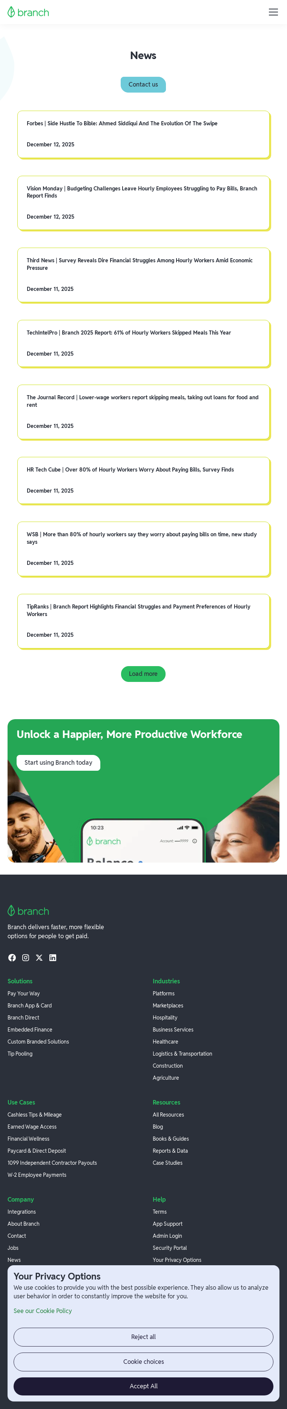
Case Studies (168, 1162)
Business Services (173, 1029)
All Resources (168, 1114)
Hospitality (165, 1017)
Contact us (143, 84)
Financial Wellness (28, 1138)
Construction (168, 1065)
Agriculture (166, 1077)
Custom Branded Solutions (38, 1041)
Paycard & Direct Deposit (37, 1150)
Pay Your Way (24, 993)
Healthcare (165, 1041)
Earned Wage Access (32, 1126)
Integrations (22, 1211)
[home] (28, 12)
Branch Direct (23, 1017)
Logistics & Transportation (182, 1053)
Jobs (13, 1248)
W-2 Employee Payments (37, 1175)
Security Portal (170, 1248)
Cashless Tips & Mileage (35, 1114)
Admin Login (167, 1235)
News (14, 1260)
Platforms (164, 993)
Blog (158, 1126)
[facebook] (12, 957)
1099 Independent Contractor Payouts (52, 1162)
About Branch (24, 1223)
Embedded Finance (30, 1029)
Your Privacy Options (177, 1260)
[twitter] (39, 957)
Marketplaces (168, 1005)
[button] (271, 12)
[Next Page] (143, 674)
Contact (17, 1235)
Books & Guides (171, 1138)
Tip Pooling (20, 1053)
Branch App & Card (30, 1005)
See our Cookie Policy (43, 1311)
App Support (168, 1223)
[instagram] (25, 957)
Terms (160, 1211)
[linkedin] (52, 957)
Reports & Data (170, 1150)
